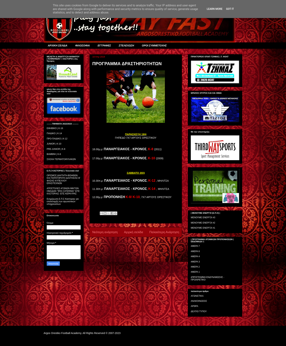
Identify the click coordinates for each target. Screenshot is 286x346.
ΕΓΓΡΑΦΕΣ (104, 45)
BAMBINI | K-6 (54, 154)
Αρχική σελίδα (133, 232)
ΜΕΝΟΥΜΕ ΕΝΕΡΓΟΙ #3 (203, 217)
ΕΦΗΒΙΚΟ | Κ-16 (55, 128)
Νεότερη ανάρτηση (105, 232)
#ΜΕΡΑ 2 (195, 267)
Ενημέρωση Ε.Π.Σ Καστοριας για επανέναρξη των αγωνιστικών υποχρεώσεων (63, 201)
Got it (230, 8)
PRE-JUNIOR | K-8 (56, 149)
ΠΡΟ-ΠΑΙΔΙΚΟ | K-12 (57, 138)
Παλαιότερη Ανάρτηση (164, 232)
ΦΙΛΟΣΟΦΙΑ (82, 45)
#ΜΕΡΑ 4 (195, 256)
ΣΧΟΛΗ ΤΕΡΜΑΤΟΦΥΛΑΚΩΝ (61, 159)
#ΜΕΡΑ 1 (195, 272)
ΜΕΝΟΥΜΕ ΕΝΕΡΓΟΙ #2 (203, 223)
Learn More (214, 8)
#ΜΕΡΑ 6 (195, 251)
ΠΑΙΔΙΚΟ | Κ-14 (54, 133)
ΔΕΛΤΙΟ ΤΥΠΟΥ (199, 311)
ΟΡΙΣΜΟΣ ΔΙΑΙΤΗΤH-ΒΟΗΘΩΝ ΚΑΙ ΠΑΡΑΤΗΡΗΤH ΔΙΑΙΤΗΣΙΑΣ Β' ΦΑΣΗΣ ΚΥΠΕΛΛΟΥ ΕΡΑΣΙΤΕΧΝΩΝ (63, 179)
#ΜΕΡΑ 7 (195, 246)
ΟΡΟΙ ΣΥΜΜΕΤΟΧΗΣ (154, 45)
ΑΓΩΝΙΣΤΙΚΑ (197, 296)
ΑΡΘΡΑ (194, 306)
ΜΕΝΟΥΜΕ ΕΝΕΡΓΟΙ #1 (203, 228)
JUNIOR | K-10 (54, 144)
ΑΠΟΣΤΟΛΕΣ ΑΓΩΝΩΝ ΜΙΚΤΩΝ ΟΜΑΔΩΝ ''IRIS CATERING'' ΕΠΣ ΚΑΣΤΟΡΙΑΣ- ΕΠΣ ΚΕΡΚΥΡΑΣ (63, 191)
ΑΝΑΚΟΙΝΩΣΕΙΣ (199, 301)
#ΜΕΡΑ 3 (195, 261)
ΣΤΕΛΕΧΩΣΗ (126, 45)
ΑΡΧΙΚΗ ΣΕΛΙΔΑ (57, 45)
